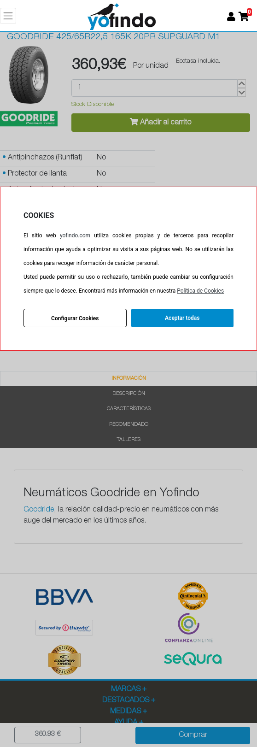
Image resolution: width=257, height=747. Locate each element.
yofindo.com (75, 235)
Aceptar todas (182, 318)
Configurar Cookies (75, 318)
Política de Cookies (200, 291)
